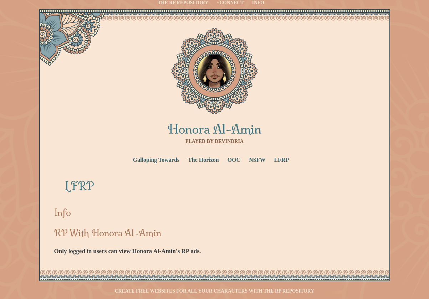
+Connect (230, 2)
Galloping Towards (156, 160)
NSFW (257, 160)
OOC (234, 160)
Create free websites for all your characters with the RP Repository (214, 291)
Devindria (229, 141)
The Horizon (203, 160)
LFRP (281, 160)
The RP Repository (183, 2)
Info (258, 2)
